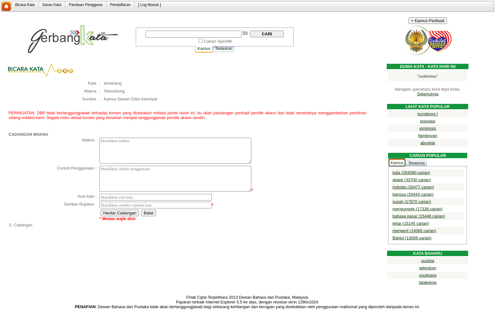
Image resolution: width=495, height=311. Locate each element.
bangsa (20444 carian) (412, 194)
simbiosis (427, 128)
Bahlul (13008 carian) (412, 238)
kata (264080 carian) (411, 172)
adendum (427, 268)
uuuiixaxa (427, 275)
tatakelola (428, 282)
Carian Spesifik (218, 41)
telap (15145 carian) (410, 223)
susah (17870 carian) (411, 201)
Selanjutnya (427, 94)
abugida (427, 143)
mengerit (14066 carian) (414, 230)
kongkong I (428, 113)
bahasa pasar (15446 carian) (418, 216)
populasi (427, 121)
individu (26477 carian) (413, 187)
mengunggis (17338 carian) (417, 208)
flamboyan (427, 135)
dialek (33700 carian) (411, 179)
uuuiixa (427, 260)
